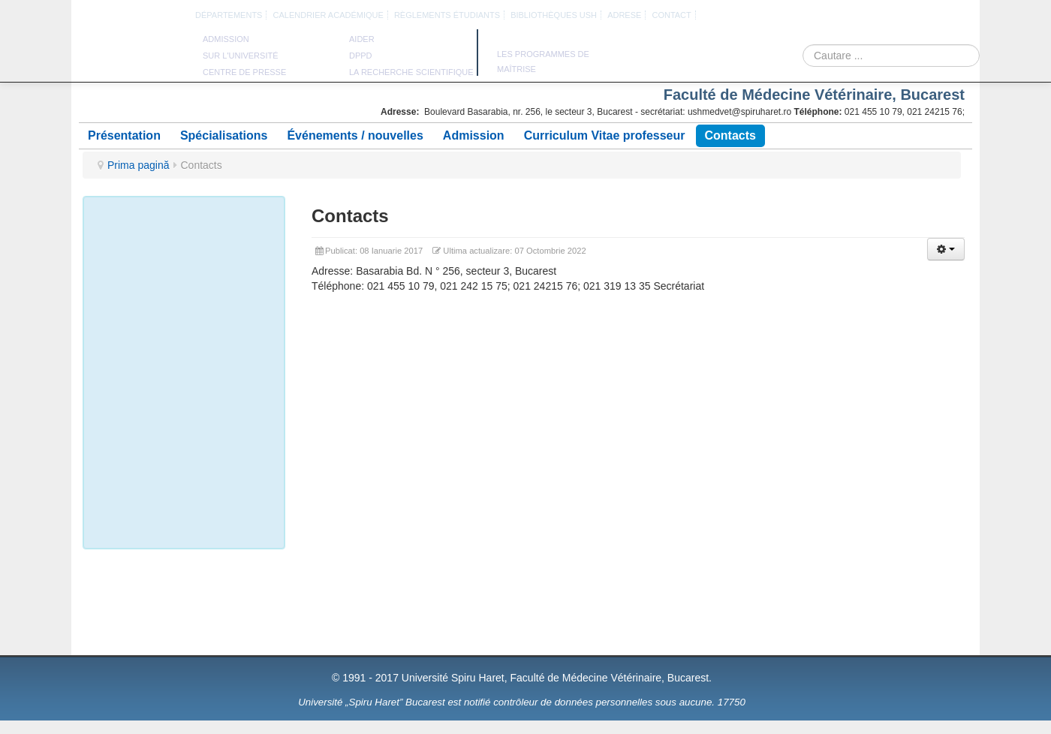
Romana (868, 16)
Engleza (885, 16)
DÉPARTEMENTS (228, 15)
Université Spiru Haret (130, 60)
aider (362, 39)
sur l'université (241, 55)
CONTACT (671, 15)
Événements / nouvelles (355, 135)
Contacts (730, 135)
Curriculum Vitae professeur (604, 135)
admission (226, 39)
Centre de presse (244, 72)
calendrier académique (328, 15)
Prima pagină (138, 165)
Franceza (902, 16)
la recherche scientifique (411, 72)
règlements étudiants (447, 15)
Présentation (124, 135)
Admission (473, 135)
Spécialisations (224, 135)
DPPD (360, 55)
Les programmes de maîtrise (543, 62)
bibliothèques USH (553, 15)
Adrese (624, 15)
